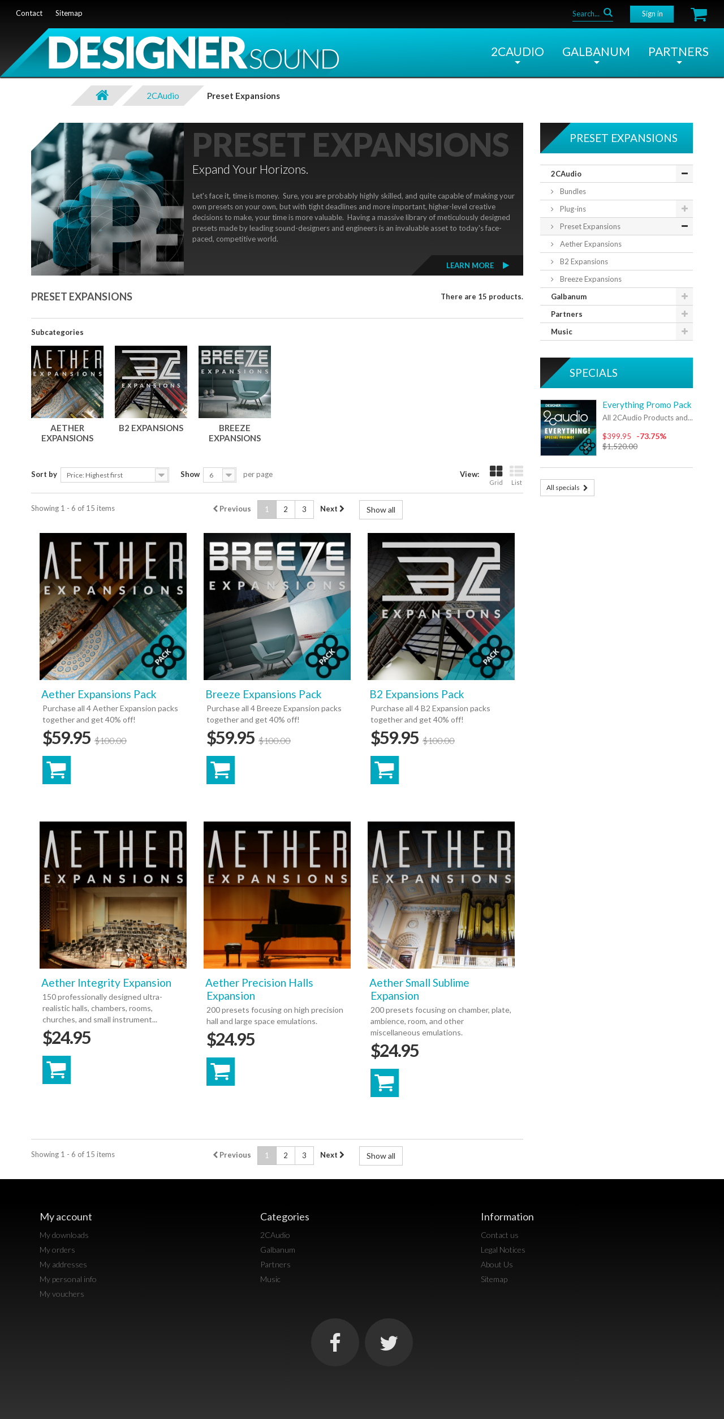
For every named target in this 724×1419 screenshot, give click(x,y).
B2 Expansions (151, 428)
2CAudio (517, 51)
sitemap (69, 13)
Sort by (44, 474)
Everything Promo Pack (646, 404)
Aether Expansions (67, 433)
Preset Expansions (589, 226)
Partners (678, 51)
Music (561, 331)
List (516, 475)
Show (190, 474)
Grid (496, 475)
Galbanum (596, 51)
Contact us (500, 1235)
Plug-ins (572, 208)
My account (66, 1216)
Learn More (470, 265)
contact (29, 13)
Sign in (652, 13)
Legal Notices (503, 1249)
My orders (57, 1249)
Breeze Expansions (235, 433)
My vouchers (62, 1293)
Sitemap (494, 1279)
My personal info (68, 1279)
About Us (497, 1264)
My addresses (63, 1264)
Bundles (572, 191)
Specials (594, 372)
